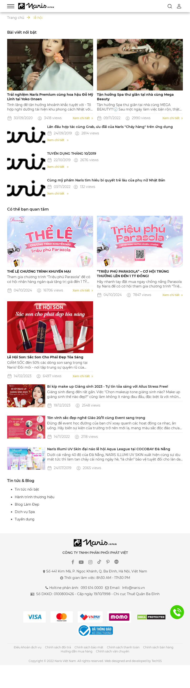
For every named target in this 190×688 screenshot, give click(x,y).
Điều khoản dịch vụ (27, 647)
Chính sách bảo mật (89, 647)
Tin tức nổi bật (27, 489)
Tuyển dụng (25, 519)
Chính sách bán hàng (158, 647)
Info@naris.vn (133, 588)
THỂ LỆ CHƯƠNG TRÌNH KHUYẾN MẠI (39, 271)
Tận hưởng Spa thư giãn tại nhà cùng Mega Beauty (135, 96)
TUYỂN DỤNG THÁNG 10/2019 (71, 153)
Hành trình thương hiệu (34, 497)
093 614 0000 (92, 588)
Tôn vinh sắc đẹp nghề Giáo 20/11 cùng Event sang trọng (96, 418)
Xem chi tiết (83, 118)
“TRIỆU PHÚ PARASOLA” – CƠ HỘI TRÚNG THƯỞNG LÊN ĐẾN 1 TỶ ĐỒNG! (133, 273)
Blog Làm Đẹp (27, 504)
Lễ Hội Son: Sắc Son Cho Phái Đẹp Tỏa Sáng (45, 357)
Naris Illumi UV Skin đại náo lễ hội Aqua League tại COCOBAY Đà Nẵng (108, 449)
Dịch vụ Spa (25, 512)
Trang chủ (15, 18)
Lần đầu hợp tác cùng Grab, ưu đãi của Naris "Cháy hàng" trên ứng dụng (111, 127)
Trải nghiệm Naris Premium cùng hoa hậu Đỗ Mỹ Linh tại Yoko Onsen (50, 96)
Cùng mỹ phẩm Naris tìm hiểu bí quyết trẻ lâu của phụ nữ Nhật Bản (107, 180)
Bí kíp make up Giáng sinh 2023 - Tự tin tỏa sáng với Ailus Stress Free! (107, 386)
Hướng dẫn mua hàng (76, 651)
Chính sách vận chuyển (112, 651)
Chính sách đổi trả (58, 647)
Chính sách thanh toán (123, 647)
